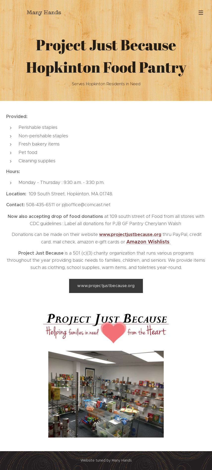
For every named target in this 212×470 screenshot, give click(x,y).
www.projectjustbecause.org (130, 234)
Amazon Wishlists (148, 242)
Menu (201, 12)
